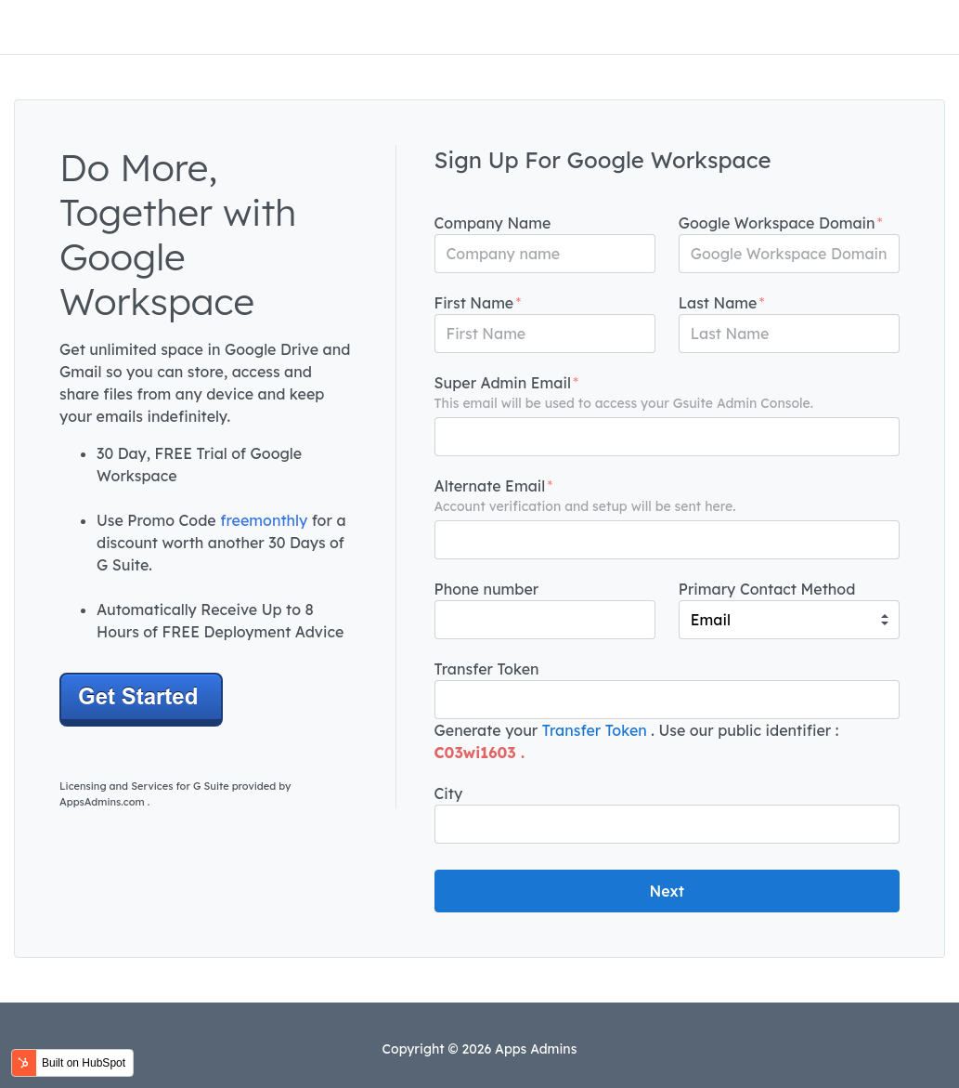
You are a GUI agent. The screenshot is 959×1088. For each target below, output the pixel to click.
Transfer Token (594, 730)
